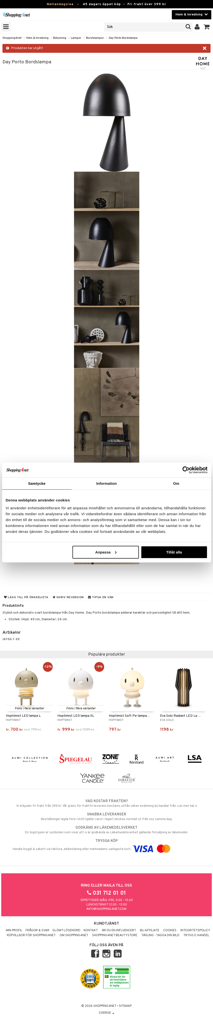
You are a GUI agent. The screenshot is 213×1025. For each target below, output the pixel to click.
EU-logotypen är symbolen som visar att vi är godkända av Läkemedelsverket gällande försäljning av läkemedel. (106, 830)
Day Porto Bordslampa (123, 38)
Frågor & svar (37, 930)
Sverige (106, 1013)
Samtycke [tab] (37, 483)
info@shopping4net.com (106, 909)
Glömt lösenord (66, 930)
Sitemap (125, 1006)
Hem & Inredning (37, 38)
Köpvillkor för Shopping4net (31, 935)
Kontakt (91, 930)
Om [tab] (176, 483)
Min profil (14, 930)
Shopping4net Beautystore (114, 935)
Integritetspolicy (195, 930)
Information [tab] (106, 483)
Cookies (169, 930)
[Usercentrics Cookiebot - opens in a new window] (185, 470)
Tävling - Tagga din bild (160, 935)
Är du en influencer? (119, 930)
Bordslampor (95, 38)
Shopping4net (12, 38)
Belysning (59, 38)
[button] (207, 27)
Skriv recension (68, 597)
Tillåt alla (174, 552)
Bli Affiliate (149, 930)
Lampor (76, 38)
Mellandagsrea (60, 4)
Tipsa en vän (100, 597)
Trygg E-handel (196, 935)
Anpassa (106, 552)
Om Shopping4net (74, 935)
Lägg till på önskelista (26, 597)
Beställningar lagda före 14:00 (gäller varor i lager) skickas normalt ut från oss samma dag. (106, 816)
